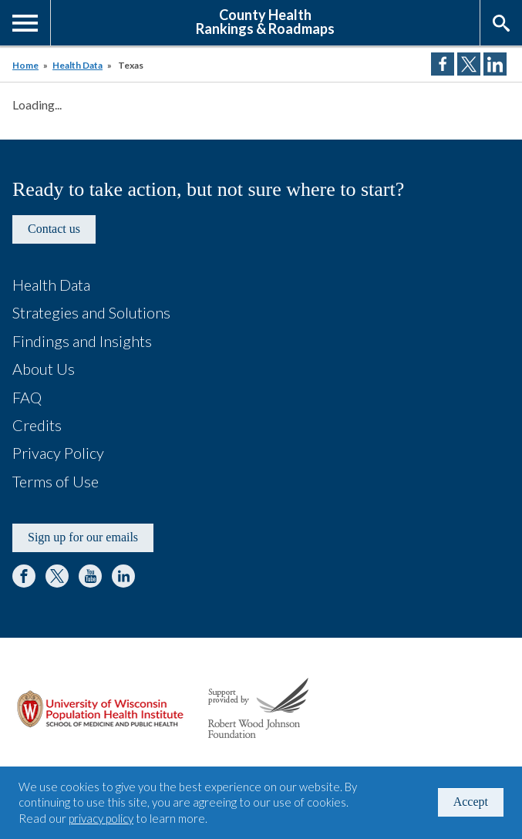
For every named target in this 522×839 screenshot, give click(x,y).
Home (25, 65)
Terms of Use (55, 481)
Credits (37, 425)
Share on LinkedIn (495, 64)
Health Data (77, 65)
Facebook (23, 576)
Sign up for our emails (83, 537)
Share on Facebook (442, 64)
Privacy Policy (58, 452)
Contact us (54, 228)
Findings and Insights (82, 341)
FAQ (27, 397)
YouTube (90, 576)
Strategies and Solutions (91, 312)
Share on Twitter (468, 64)
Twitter (57, 576)
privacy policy (101, 818)
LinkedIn (123, 576)
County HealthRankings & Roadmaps (265, 20)
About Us (43, 368)
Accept (470, 801)
